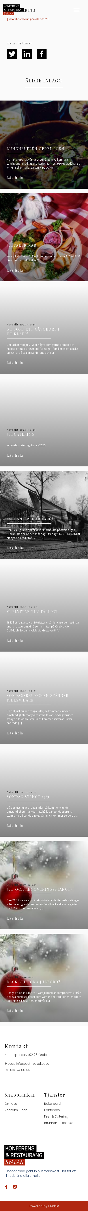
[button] (77, 10)
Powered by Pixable (44, 1206)
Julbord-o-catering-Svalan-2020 (27, 19)
